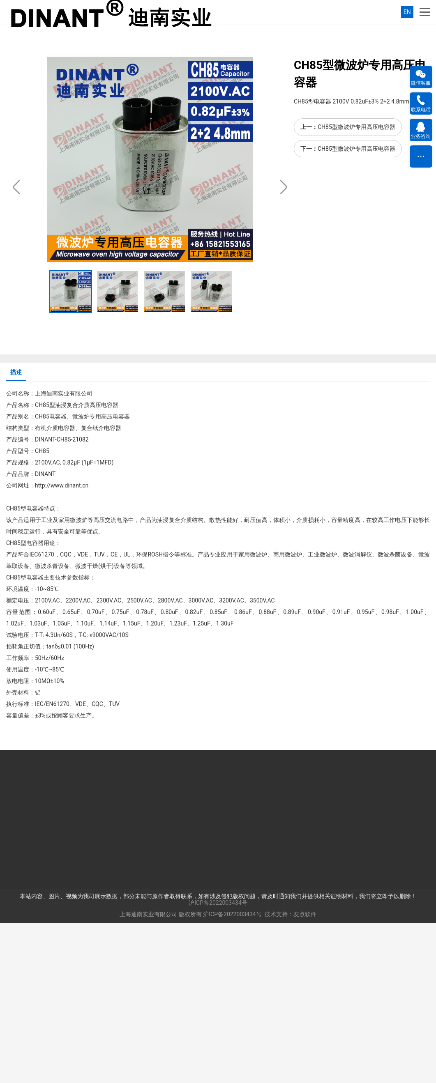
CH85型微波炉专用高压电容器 (356, 287)
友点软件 (304, 1074)
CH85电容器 (51, 576)
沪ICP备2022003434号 (218, 1063)
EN (407, 12)
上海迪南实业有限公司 (148, 1074)
